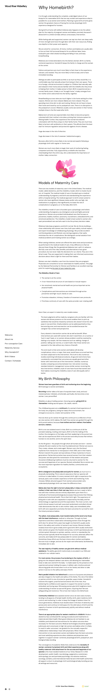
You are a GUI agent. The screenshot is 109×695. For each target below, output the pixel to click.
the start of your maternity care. (63, 268)
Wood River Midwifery (16, 6)
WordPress (99, 670)
